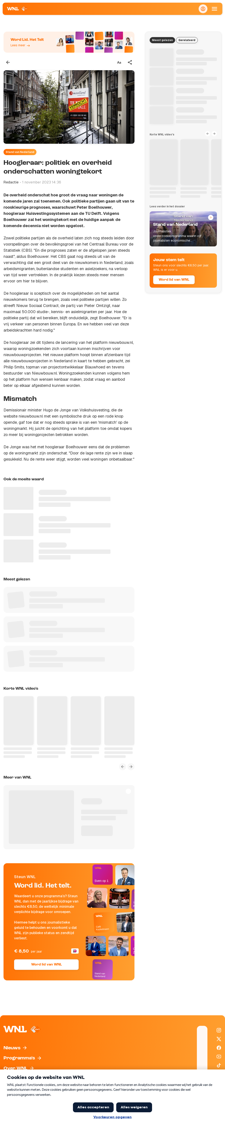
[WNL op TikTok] (218, 1065)
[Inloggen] (203, 8)
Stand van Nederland (20, 152)
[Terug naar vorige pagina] (8, 62)
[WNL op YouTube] (218, 1056)
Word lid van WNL (46, 964)
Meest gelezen (162, 40)
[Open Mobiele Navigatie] (214, 8)
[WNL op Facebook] (218, 1047)
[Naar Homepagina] (17, 9)
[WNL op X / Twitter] (218, 1039)
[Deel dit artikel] (130, 62)
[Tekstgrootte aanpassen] (119, 62)
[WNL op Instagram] (218, 1030)
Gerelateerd (186, 40)
